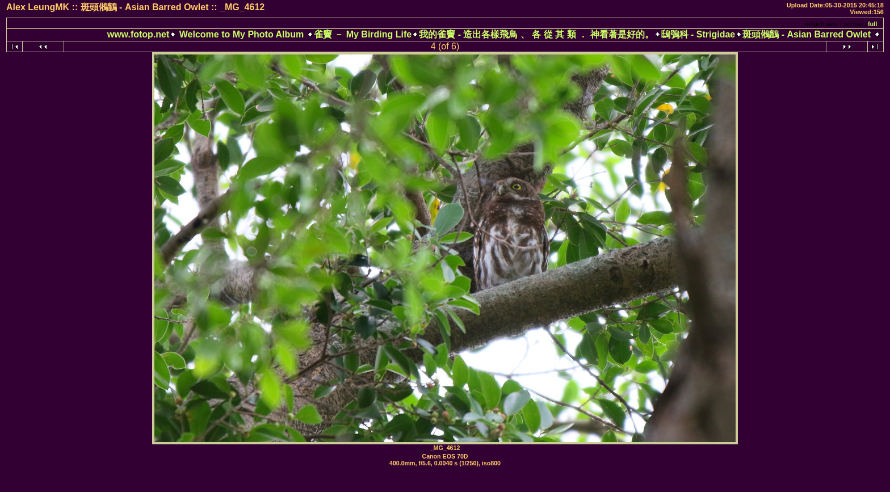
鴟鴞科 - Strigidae (698, 34)
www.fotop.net (138, 34)
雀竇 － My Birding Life (363, 34)
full (873, 23)
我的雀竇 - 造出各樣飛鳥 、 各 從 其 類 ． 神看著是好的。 (536, 34)
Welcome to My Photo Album (241, 34)
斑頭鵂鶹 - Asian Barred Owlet (806, 34)
